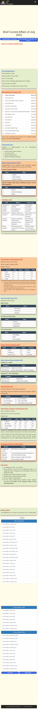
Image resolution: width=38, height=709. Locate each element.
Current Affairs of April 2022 (8, 536)
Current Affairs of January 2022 (9, 545)
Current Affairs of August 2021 (9, 560)
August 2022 (28, 672)
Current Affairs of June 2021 (8, 566)
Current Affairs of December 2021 (10, 548)
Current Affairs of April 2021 (8, 572)
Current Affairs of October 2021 (9, 554)
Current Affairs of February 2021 (9, 578)
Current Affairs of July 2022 (8, 527)
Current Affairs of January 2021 (9, 581)
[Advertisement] (19, 16)
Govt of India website (14, 138)
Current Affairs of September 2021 (10, 557)
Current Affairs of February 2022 (9, 542)
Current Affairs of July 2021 (8, 563)
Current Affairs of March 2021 (9, 575)
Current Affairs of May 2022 (8, 533)
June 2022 (10, 672)
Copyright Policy (27, 706)
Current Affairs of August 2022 (9, 524)
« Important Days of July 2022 (9, 39)
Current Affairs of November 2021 (10, 551)
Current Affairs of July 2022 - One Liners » (28, 39)
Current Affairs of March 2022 (9, 539)
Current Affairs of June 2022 (8, 530)
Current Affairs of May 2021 (8, 569)
